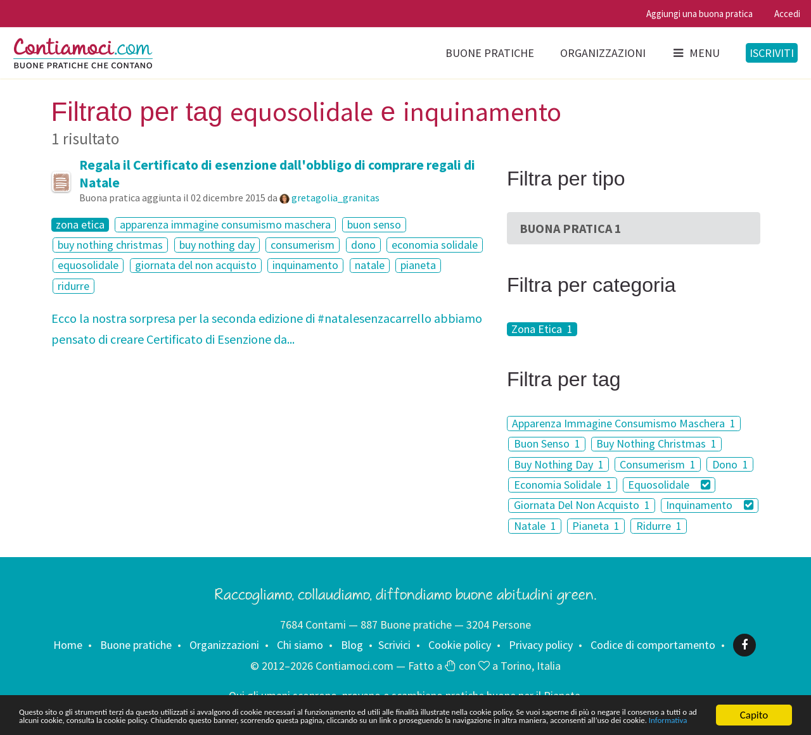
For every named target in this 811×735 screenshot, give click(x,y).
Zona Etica (542, 329)
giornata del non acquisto (196, 265)
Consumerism (658, 464)
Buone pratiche (489, 53)
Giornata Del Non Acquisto (582, 505)
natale (370, 265)
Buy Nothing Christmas (656, 444)
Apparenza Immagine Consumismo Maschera (624, 423)
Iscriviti (772, 53)
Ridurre (659, 525)
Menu (696, 53)
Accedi (787, 14)
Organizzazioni (603, 53)
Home (67, 645)
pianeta (418, 265)
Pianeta (596, 525)
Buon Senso (547, 444)
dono (363, 244)
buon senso (374, 224)
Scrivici (394, 645)
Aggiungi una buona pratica (699, 14)
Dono (730, 464)
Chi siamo (300, 645)
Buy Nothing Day (559, 464)
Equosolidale (669, 484)
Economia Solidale (563, 484)
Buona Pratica (571, 228)
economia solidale (435, 244)
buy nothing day (217, 244)
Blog (352, 645)
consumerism (303, 244)
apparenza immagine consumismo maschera (225, 224)
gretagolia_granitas (335, 197)
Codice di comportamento (653, 645)
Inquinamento (709, 505)
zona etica (80, 225)
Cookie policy (459, 645)
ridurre (73, 286)
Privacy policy (541, 645)
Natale (535, 525)
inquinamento (305, 265)
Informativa (398, 722)
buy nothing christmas (110, 244)
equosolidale (88, 265)
